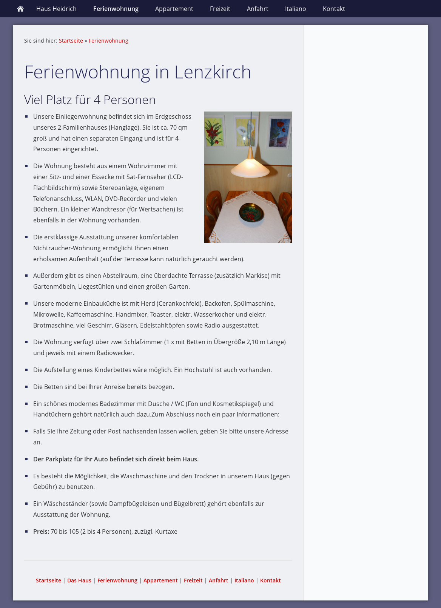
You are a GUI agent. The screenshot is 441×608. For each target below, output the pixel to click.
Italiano (244, 580)
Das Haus (79, 580)
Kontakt (270, 580)
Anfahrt (218, 580)
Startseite (71, 40)
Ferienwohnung (108, 40)
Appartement (160, 580)
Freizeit (193, 580)
